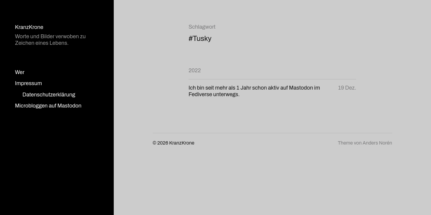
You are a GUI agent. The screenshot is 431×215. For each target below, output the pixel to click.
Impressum (28, 83)
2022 (195, 70)
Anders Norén (377, 142)
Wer (20, 72)
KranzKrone (29, 27)
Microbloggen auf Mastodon (48, 106)
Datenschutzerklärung (48, 95)
